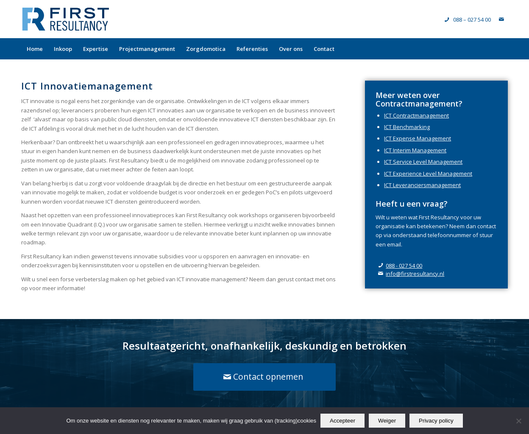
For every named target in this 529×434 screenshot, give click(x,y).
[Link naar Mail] (501, 19)
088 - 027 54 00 (404, 265)
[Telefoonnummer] (468, 19)
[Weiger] (518, 421)
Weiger (387, 420)
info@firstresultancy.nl (415, 273)
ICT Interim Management (415, 150)
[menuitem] (34, 48)
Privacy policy (436, 420)
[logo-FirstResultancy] (65, 19)
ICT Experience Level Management (428, 173)
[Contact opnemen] (264, 376)
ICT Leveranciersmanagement (422, 185)
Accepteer (342, 420)
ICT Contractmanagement (416, 115)
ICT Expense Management (417, 138)
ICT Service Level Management (423, 161)
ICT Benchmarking (407, 127)
